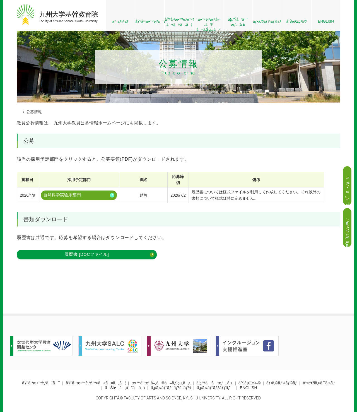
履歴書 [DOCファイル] (51, 254)
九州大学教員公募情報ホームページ (89, 123)
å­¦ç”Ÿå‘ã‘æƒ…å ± (237, 21)
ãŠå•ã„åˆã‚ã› (125, 388)
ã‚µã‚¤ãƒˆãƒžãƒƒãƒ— (215, 388)
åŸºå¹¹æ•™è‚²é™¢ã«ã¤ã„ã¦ (96, 383)
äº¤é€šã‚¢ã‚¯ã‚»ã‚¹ (319, 383)
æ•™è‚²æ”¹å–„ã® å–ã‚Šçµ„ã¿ (208, 24)
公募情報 (34, 112)
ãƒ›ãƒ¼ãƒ (120, 21)
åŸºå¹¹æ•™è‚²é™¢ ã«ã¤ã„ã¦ (179, 21)
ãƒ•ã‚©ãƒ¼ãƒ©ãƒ (267, 21)
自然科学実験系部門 (61, 195)
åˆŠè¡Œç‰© (296, 21)
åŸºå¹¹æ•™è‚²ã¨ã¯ (149, 21)
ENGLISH (326, 21)
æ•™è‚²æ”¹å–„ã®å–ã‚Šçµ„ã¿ (161, 383)
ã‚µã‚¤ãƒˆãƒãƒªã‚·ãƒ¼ (171, 388)
